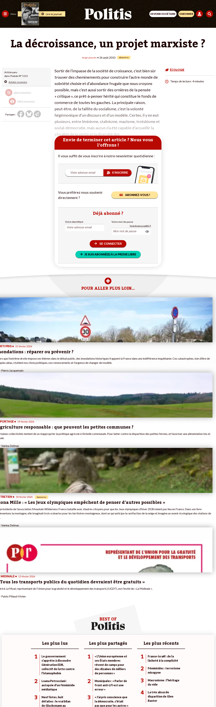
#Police (62, 628)
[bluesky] (73, 695)
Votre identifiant (74, 221)
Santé (18, 635)
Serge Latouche (89, 57)
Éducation (20, 631)
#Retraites (63, 635)
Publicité (163, 682)
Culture (6, 642)
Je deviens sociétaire (41, 631)
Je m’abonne (36, 635)
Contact (35, 682)
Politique (7, 628)
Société (6, 635)
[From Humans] (105, 695)
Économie (20, 628)
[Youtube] (84, 695)
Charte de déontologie (83, 682)
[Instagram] (95, 695)
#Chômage (63, 639)
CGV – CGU (108, 682)
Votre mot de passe (122, 221)
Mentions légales (55, 682)
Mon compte (37, 650)
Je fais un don (37, 628)
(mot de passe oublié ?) (140, 225)
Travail (18, 624)
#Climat (62, 624)
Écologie (6, 631)
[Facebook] (62, 695)
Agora (5, 624)
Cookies (178, 682)
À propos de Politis (40, 646)
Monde (5, 646)
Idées (5, 639)
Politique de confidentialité (136, 682)
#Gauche (63, 631)
